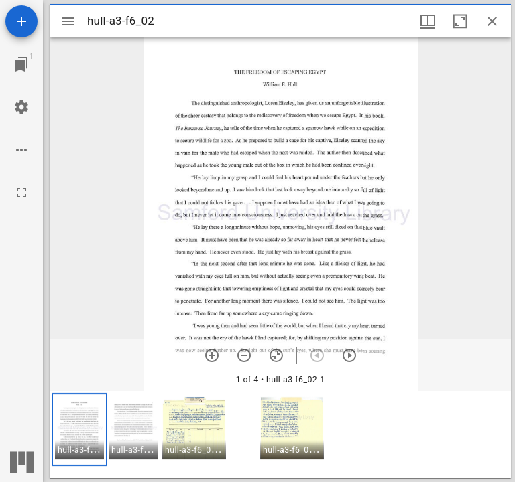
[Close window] (492, 21)
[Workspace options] (21, 150)
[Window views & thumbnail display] (428, 21)
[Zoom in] (212, 355)
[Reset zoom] (276, 355)
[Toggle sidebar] (68, 21)
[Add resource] (21, 21)
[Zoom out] (244, 355)
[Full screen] (21, 193)
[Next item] (349, 355)
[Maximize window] (460, 21)
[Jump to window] (21, 64)
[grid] (280, 434)
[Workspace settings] (21, 107)
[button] (79, 429)
